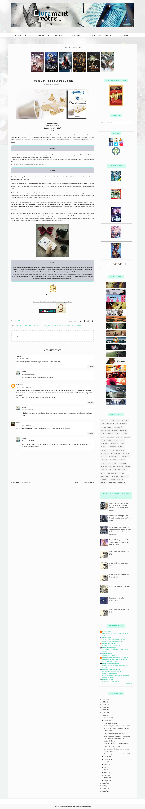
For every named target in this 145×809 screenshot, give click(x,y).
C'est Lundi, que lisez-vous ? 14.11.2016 (117, 746)
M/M (102, 424)
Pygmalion (69, 326)
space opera (122, 470)
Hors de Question (34, 177)
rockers (112, 466)
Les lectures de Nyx (109, 647)
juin (105, 767)
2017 (104, 712)
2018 (104, 710)
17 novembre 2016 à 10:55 (23, 387)
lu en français (58, 326)
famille (121, 440)
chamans (123, 430)
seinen (127, 466)
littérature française (42, 326)
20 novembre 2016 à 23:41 (29, 441)
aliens (103, 427)
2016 (104, 715)
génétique (112, 447)
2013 (104, 788)
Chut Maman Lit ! (108, 679)
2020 (104, 704)
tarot (121, 473)
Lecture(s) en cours (116, 166)
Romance (77, 326)
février (106, 778)
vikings (112, 480)
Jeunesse (125, 421)
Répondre (90, 366)
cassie (18, 356)
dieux (103, 437)
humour (104, 450)
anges (110, 427)
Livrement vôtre (63, 806)
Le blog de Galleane (109, 643)
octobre (106, 756)
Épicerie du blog (87, 806)
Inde (118, 421)
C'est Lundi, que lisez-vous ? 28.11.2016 (117, 726)
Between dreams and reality (111, 669)
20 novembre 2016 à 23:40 (29, 374)
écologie (112, 483)
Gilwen (24, 372)
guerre (103, 447)
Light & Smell (107, 638)
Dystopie (104, 421)
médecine (126, 453)
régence (120, 466)
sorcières (112, 470)
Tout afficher (129, 683)
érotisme (121, 483)
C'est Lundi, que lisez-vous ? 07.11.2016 (117, 754)
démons (127, 437)
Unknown (19, 385)
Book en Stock (107, 632)
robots (104, 466)
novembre (107, 720)
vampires (104, 480)
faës (122, 443)
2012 (104, 791)
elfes (115, 440)
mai (105, 770)
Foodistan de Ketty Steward (110, 681)
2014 (104, 786)
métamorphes (114, 457)
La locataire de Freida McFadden (112, 645)
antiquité (118, 427)
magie (111, 450)
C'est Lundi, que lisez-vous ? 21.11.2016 (117, 736)
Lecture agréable (24, 326)
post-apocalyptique (109, 463)
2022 (104, 699)
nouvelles (125, 457)
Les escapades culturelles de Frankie (115, 658)
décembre (107, 718)
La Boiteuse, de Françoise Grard (114, 733)
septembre (107, 759)
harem (120, 447)
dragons (110, 437)
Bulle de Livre (107, 653)
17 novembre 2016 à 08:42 (23, 358)
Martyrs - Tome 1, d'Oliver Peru (120, 586)
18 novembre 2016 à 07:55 (23, 425)
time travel (105, 476)
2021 (104, 702)
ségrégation (112, 473)
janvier (106, 780)
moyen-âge (105, 453)
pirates (113, 460)
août (105, 762)
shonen (104, 470)
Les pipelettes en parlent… (111, 663)
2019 (104, 707)
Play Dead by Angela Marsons (111, 671)
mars (106, 775)
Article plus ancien (84, 482)
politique (121, 460)
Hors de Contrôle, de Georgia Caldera (116, 743)
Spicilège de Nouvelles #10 (110, 655)
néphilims (104, 460)
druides (119, 437)
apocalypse (105, 430)
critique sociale (113, 434)
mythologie (115, 453)
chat (103, 434)
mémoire (104, 457)
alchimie (123, 424)
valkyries (124, 476)
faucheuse (114, 443)
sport (103, 473)
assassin (115, 430)
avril (105, 772)
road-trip (122, 463)
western (120, 480)
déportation (106, 440)
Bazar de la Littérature (109, 674)
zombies (104, 483)
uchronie (115, 476)
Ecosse (112, 421)
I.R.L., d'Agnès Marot (110, 723)
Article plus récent (21, 482)
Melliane (19, 423)
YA (117, 424)
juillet (106, 764)
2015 (104, 783)
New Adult (110, 424)
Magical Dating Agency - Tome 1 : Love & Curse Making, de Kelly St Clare (120, 542)
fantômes (104, 443)
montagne (120, 450)
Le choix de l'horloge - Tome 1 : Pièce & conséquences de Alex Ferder (120, 518)
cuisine (124, 434)
